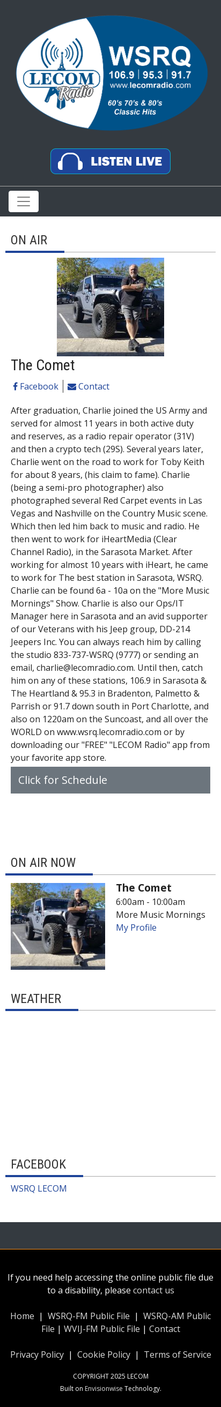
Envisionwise (104, 1388)
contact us (153, 1290)
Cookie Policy (103, 1354)
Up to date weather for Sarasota (110, 1132)
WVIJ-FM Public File (102, 1329)
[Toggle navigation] (24, 201)
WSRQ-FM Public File (89, 1316)
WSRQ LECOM (39, 1188)
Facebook (35, 386)
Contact (88, 386)
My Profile (136, 927)
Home (22, 1316)
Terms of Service (176, 1354)
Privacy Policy (37, 1354)
